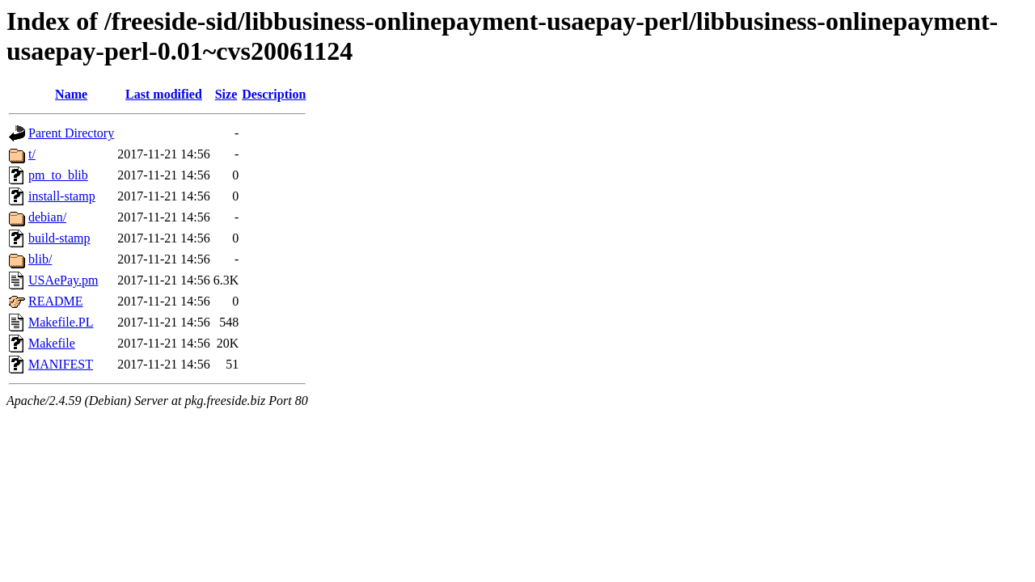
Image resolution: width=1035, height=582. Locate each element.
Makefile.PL (60, 322)
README (55, 301)
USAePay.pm (63, 280)
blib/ (40, 259)
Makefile (51, 343)
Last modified (163, 94)
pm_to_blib (58, 175)
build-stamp (59, 238)
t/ (32, 154)
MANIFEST (60, 364)
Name (71, 94)
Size (226, 94)
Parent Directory (71, 133)
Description (274, 94)
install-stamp (61, 196)
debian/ (47, 217)
